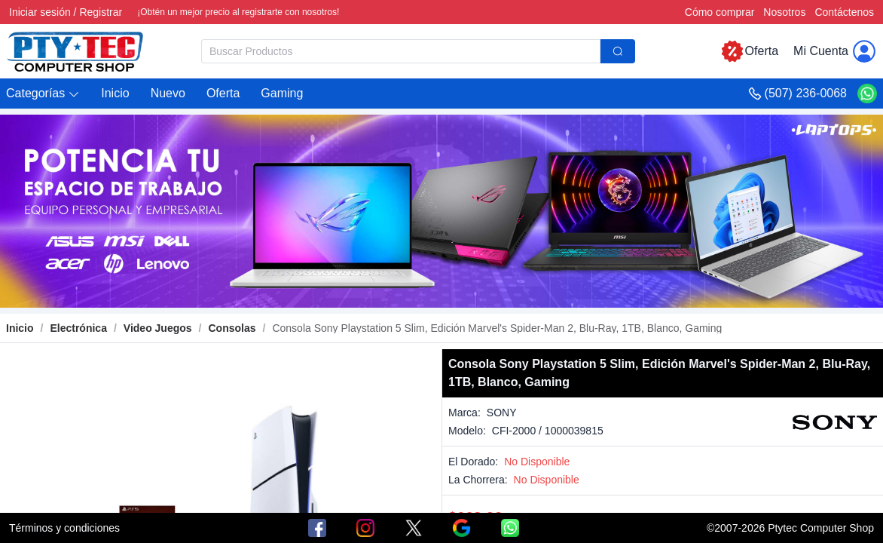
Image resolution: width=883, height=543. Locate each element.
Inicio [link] (20, 328)
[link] (78, 328)
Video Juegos (158, 328)
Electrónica (78, 328)
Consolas (232, 328)
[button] (43, 94)
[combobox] (418, 51)
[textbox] (400, 51)
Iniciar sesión (40, 12)
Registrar (100, 12)
